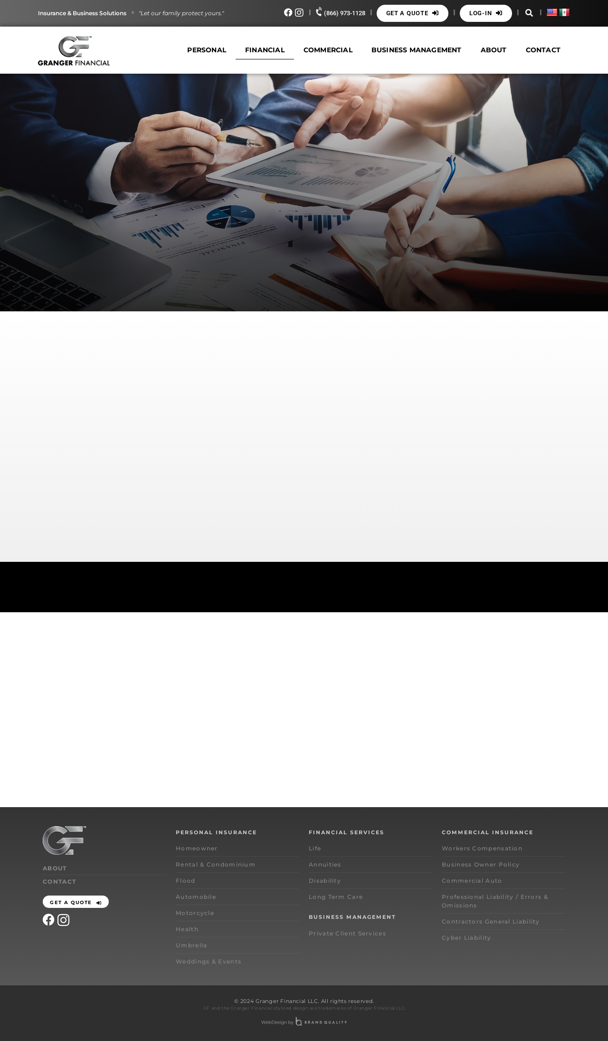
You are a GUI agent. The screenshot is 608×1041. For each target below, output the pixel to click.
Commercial (328, 50)
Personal (206, 50)
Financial (265, 50)
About (494, 50)
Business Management (416, 50)
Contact (543, 50)
